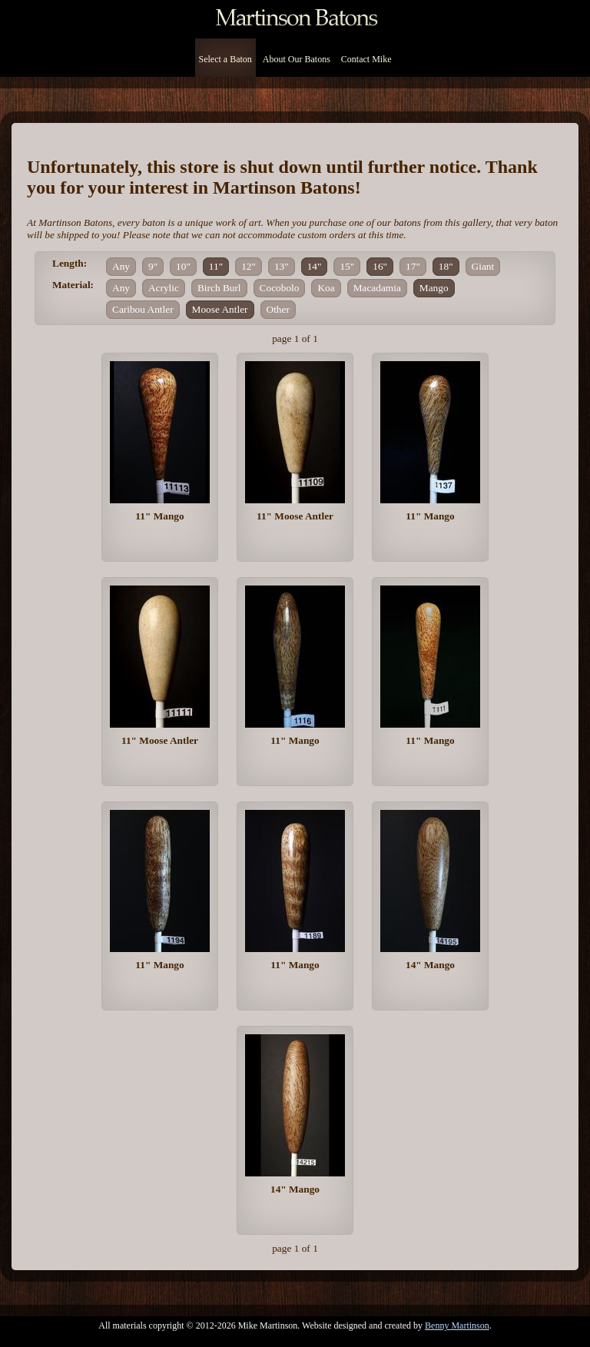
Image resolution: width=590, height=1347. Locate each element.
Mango (434, 288)
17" (413, 266)
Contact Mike (366, 59)
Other (278, 309)
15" (347, 266)
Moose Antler (220, 309)
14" (314, 266)
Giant (483, 266)
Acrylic (163, 288)
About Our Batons (296, 59)
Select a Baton (225, 59)
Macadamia (377, 288)
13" (281, 266)
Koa (325, 288)
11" (216, 266)
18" (446, 266)
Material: (73, 284)
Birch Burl (219, 288)
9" (152, 266)
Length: (69, 263)
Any (121, 266)
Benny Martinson (457, 1325)
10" (183, 266)
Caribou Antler (143, 309)
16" (380, 266)
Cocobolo (280, 288)
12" (248, 266)
